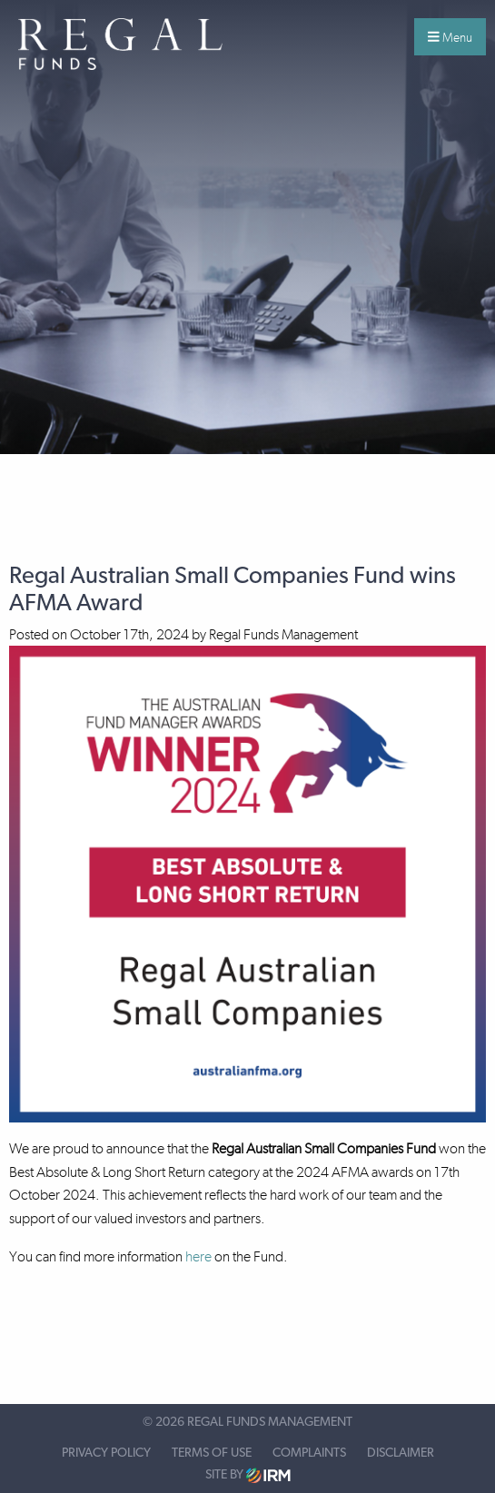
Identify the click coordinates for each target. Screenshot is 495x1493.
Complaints (309, 1453)
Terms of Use (212, 1453)
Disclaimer (400, 1453)
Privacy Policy (106, 1453)
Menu (450, 37)
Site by (248, 1475)
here (198, 1256)
